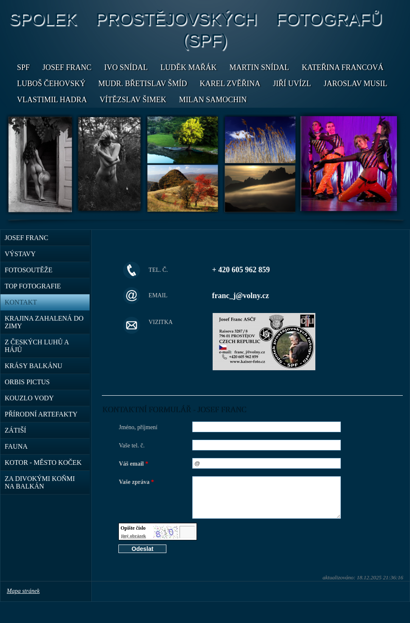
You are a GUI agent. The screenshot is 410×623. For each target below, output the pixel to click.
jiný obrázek (133, 535)
